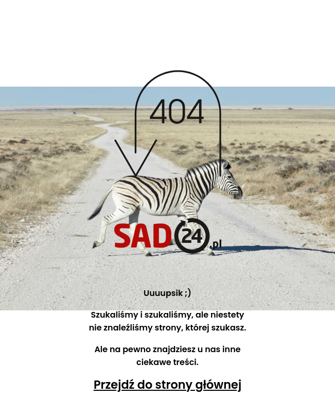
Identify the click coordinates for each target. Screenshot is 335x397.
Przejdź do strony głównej (167, 384)
